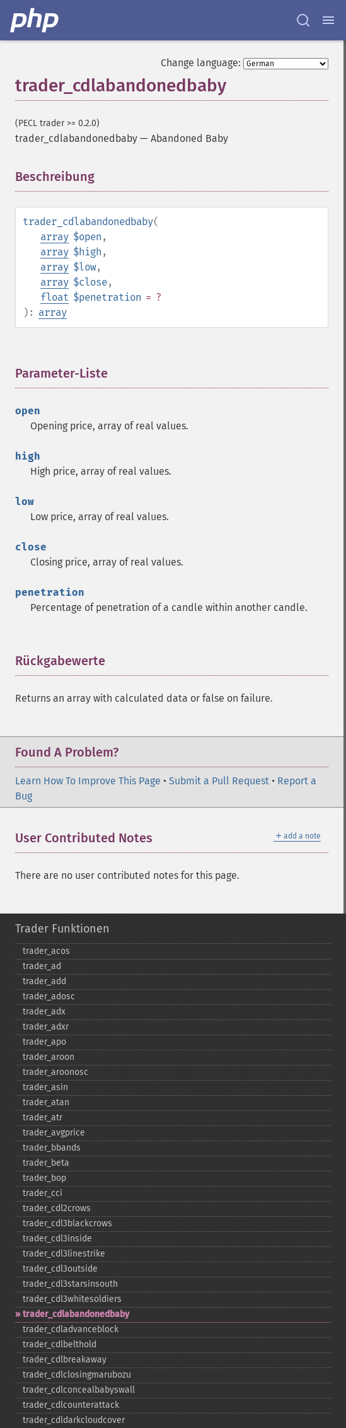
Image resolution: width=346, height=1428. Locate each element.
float (54, 297)
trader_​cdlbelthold (59, 1344)
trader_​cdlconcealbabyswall (79, 1389)
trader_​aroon (48, 1057)
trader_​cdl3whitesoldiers (72, 1299)
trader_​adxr (46, 1026)
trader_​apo (44, 1041)
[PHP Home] (35, 20)
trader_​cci (42, 1193)
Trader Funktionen (62, 929)
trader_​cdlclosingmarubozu (77, 1374)
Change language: (201, 63)
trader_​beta (46, 1163)
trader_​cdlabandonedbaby (76, 1314)
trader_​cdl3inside (57, 1238)
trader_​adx (44, 1011)
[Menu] (328, 20)
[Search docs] (303, 20)
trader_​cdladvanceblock (70, 1329)
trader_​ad (42, 966)
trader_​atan (46, 1102)
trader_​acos (46, 951)
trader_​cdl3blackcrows (67, 1223)
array (54, 237)
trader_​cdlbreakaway (65, 1359)
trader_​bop (44, 1178)
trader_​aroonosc (55, 1072)
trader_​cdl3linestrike (64, 1253)
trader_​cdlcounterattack (71, 1405)
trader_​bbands (52, 1147)
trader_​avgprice (54, 1132)
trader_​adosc (49, 996)
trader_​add (44, 981)
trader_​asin (45, 1087)
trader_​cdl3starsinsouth (70, 1284)
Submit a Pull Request (219, 781)
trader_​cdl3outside (60, 1268)
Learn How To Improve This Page (88, 781)
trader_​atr (42, 1117)
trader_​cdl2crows (57, 1208)
